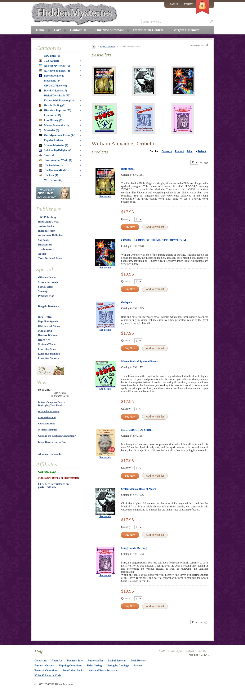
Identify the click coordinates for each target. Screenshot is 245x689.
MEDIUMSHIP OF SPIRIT (137, 429)
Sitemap (42, 291)
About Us (56, 660)
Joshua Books (46, 226)
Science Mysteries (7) (53, 145)
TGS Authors (49, 60)
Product (179, 151)
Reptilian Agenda (48, 321)
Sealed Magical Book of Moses (138, 489)
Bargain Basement (48, 306)
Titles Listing (94, 665)
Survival (46, 155)
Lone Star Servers (48, 358)
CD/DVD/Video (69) (55, 85)
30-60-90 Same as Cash (47, 675)
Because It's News (48, 335)
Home (40, 30)
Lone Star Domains (49, 353)
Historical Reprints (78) (55, 110)
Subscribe (56, 454)
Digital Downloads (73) (57, 95)
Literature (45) (52, 115)
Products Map (46, 295)
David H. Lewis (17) (53, 90)
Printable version (197, 45)
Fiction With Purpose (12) (59, 100)
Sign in (174, 3)
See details (105, 196)
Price (189, 151)
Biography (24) (52, 80)
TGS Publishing (47, 217)
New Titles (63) (52, 55)
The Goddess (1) (51, 165)
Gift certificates (47, 277)
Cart (57, 30)
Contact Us (78, 30)
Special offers (45, 286)
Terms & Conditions (46, 670)
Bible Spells (128, 168)
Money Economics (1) (54, 125)
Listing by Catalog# (117, 665)
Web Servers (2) (53, 180)
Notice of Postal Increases (103, 670)
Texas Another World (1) (55, 160)
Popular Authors (107, 46)
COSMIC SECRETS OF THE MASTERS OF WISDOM (153, 240)
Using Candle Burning (134, 548)
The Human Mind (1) (54, 170)
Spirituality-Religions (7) (55, 150)
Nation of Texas (47, 344)
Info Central (45, 317)
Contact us (40, 660)
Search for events (48, 282)
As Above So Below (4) (54, 70)
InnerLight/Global (48, 221)
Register (188, 3)
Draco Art (44, 339)
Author (42, 253)
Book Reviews (139, 660)
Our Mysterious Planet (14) (57, 135)
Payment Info (75, 660)
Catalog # (167, 151)
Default (202, 151)
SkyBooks (43, 240)
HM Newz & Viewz (49, 326)
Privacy (138, 665)
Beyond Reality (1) (52, 75)
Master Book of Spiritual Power (139, 361)
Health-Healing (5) (52, 105)
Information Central (148, 30)
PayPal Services (117, 660)
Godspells (126, 302)
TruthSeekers (46, 249)
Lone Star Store (47, 349)
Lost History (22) (51, 120)
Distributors (45, 244)
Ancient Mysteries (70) (54, 65)
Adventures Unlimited (50, 235)
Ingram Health (46, 230)
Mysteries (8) (49, 130)
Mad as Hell (45, 330)
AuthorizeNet (95, 660)
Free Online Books (73, 670)
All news (43, 454)
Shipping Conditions (70, 665)
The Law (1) (48, 175)
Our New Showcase (109, 30)
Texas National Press (50, 258)
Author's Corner (44, 665)
